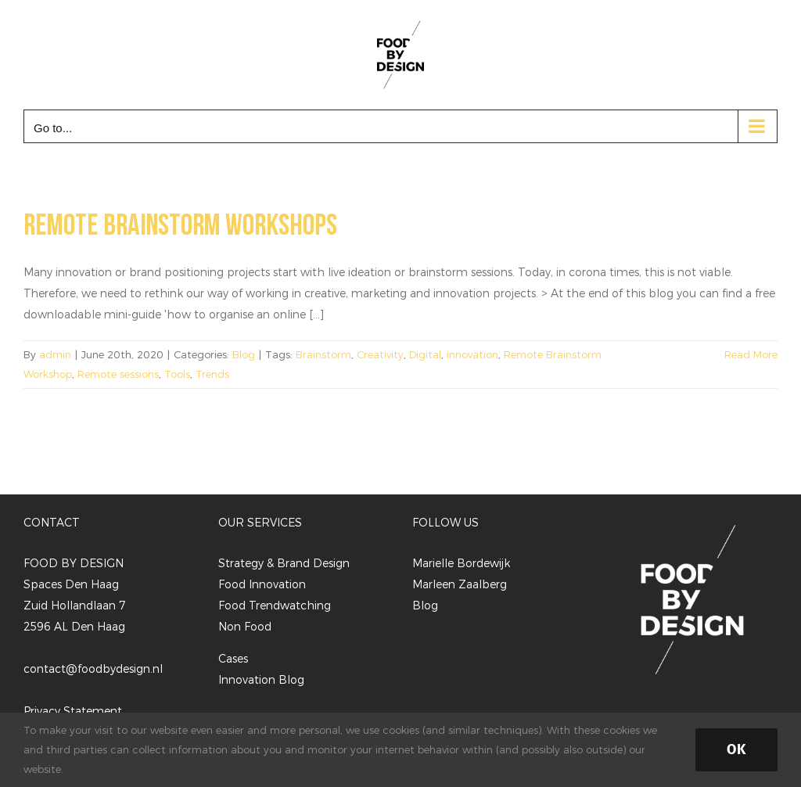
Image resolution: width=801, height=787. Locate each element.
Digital (425, 354)
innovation (472, 354)
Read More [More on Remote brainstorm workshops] (751, 354)
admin (55, 354)
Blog (243, 354)
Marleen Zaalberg (459, 584)
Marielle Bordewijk (461, 563)
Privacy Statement (72, 710)
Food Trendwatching (274, 605)
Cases (233, 658)
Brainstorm (323, 354)
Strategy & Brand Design (284, 563)
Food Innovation (262, 584)
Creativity (380, 354)
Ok (736, 749)
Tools (177, 374)
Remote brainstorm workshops (180, 225)
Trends (212, 374)
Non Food (244, 626)
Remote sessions (118, 374)
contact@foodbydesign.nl (93, 668)
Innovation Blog (261, 679)
